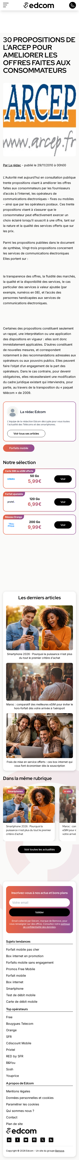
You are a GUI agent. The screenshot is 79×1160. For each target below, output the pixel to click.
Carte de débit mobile (21, 1001)
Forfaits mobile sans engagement (29, 962)
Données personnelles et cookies (29, 1098)
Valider (39, 912)
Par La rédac (12, 165)
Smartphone (14, 988)
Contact (11, 1117)
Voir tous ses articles (26, 433)
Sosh (9, 1069)
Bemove (59, 1150)
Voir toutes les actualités (39, 849)
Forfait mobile (16, 975)
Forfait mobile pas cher (22, 949)
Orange (11, 1030)
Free (9, 1017)
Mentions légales (18, 1091)
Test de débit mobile (20, 995)
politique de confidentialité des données (46, 925)
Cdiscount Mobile (18, 1043)
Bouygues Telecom (19, 1024)
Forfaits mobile (18, 448)
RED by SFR (14, 1056)
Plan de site (14, 1124)
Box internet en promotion (24, 956)
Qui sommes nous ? (20, 1111)
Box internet (14, 982)
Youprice (12, 1076)
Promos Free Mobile (20, 969)
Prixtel (10, 1050)
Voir (63, 479)
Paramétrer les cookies (22, 1104)
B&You (10, 1063)
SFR (9, 1037)
